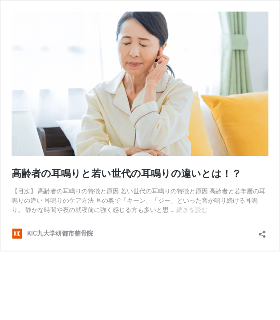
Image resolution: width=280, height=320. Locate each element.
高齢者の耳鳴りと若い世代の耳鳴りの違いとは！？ (126, 173)
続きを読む (191, 209)
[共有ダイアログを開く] (262, 231)
